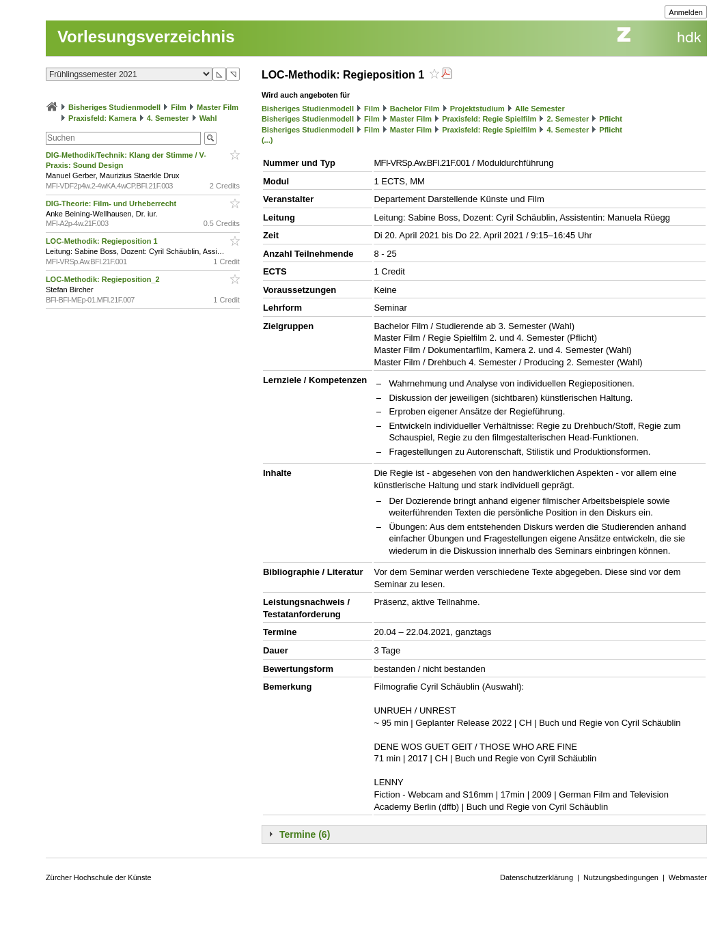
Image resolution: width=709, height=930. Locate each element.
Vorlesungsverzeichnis (146, 36)
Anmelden (686, 12)
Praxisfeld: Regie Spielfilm (489, 119)
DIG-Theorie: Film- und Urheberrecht (112, 203)
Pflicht (610, 119)
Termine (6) (304, 834)
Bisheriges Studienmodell (114, 107)
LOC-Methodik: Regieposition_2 (104, 279)
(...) (267, 140)
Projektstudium (477, 108)
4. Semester (168, 118)
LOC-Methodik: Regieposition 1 (103, 241)
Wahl (208, 118)
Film (178, 107)
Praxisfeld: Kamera (102, 118)
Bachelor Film (415, 108)
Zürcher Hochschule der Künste (99, 877)
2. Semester (567, 119)
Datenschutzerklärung (536, 877)
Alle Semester (540, 108)
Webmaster (688, 877)
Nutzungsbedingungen (620, 877)
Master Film (217, 107)
